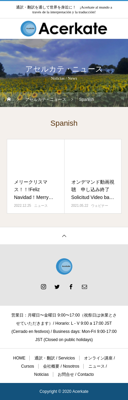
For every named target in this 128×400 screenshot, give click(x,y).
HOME (19, 358)
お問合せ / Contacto (76, 374)
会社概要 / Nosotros (61, 366)
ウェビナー (99, 205)
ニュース (41, 205)
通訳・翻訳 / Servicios (54, 358)
